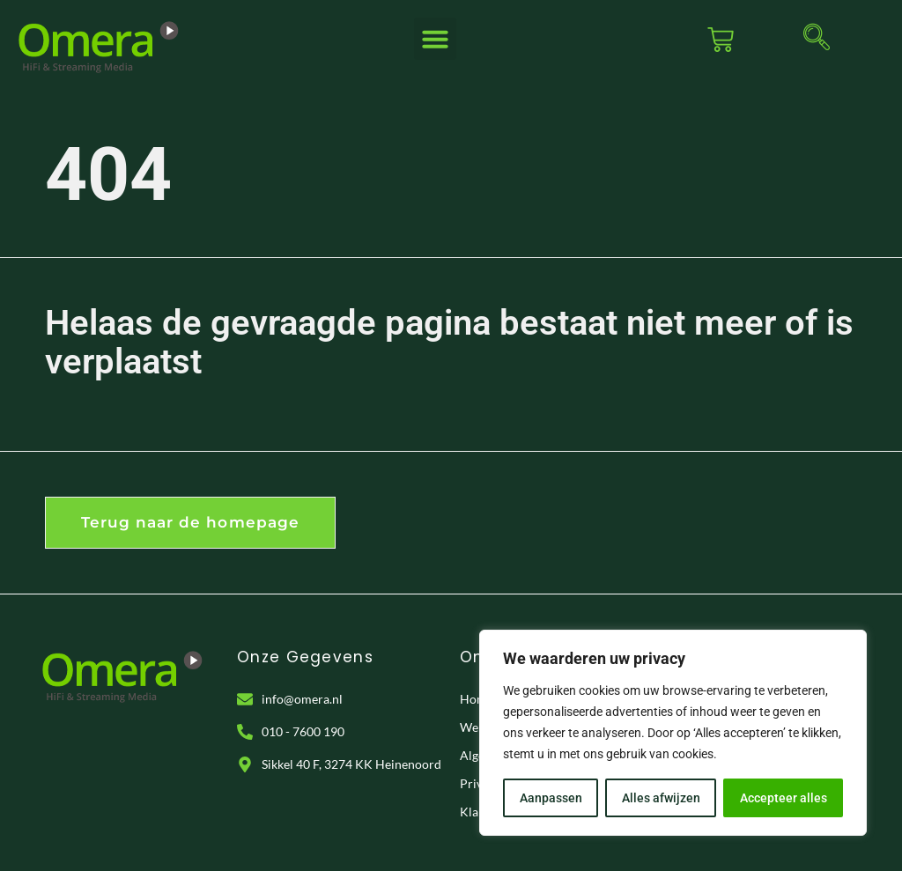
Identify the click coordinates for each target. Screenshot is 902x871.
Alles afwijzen (661, 798)
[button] (435, 39)
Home (476, 698)
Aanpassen (551, 798)
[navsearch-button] (816, 39)
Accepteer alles (783, 798)
